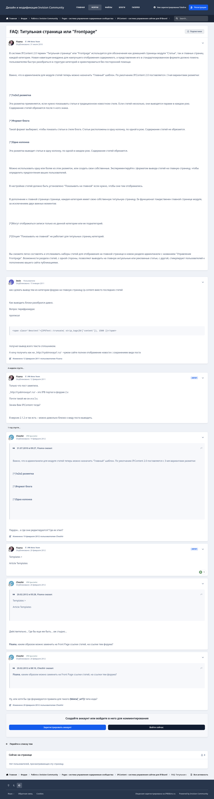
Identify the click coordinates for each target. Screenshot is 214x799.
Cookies (40, 793)
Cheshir (20, 436)
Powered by (193, 793)
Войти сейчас (157, 727)
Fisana (19, 41)
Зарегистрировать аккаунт (57, 727)
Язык (11, 793)
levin (18, 280)
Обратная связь (25, 793)
